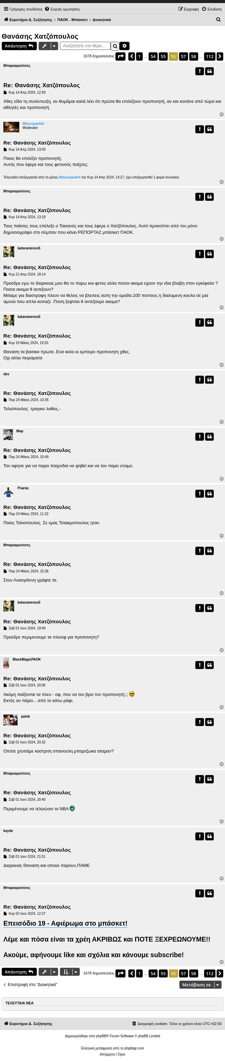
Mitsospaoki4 (33, 124)
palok (25, 716)
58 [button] (193, 56)
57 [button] (183, 56)
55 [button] (163, 56)
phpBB (101, 1036)
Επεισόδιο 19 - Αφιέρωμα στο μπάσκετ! (65, 923)
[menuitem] (62, 9)
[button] (120, 56)
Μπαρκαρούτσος (16, 66)
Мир (19, 431)
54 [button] (153, 56)
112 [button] (209, 56)
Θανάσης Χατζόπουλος (40, 36)
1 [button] (139, 56)
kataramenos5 (29, 248)
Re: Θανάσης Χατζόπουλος (41, 85)
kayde (8, 831)
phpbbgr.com (134, 1048)
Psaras (23, 488)
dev (6, 374)
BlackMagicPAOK (27, 659)
